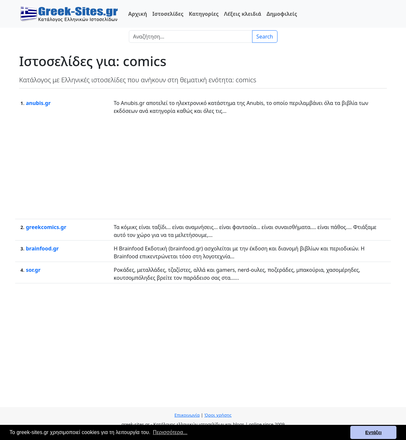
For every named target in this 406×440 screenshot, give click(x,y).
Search (264, 36)
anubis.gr (38, 103)
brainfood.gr (42, 248)
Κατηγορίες (204, 13)
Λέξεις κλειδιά (242, 13)
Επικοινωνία (186, 415)
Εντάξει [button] (373, 432)
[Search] (190, 36)
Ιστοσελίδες (167, 13)
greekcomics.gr (46, 227)
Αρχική (137, 13)
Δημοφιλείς (282, 13)
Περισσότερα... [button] (170, 432)
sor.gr (33, 269)
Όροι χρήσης (218, 415)
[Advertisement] (203, 166)
